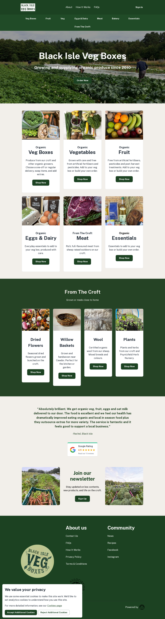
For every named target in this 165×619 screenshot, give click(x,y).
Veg (63, 18)
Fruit (48, 18)
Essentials (134, 18)
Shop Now (40, 182)
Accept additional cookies (21, 612)
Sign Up (82, 498)
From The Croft (82, 27)
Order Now (82, 80)
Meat (100, 18)
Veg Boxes (30, 18)
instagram (113, 557)
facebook (112, 550)
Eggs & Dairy (81, 18)
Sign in (139, 7)
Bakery (115, 18)
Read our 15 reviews (86, 454)
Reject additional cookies (53, 612)
